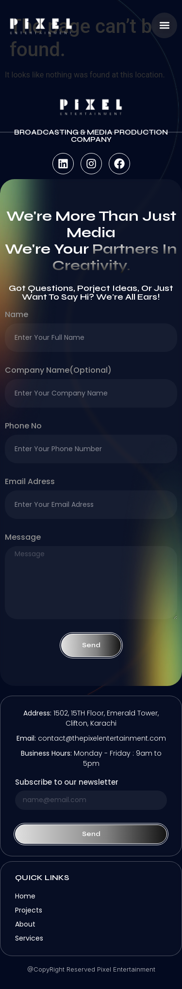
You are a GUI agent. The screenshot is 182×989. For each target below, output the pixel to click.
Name (16, 315)
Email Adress (30, 482)
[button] (164, 25)
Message (23, 538)
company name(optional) (58, 371)
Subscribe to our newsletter (66, 782)
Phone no (23, 426)
